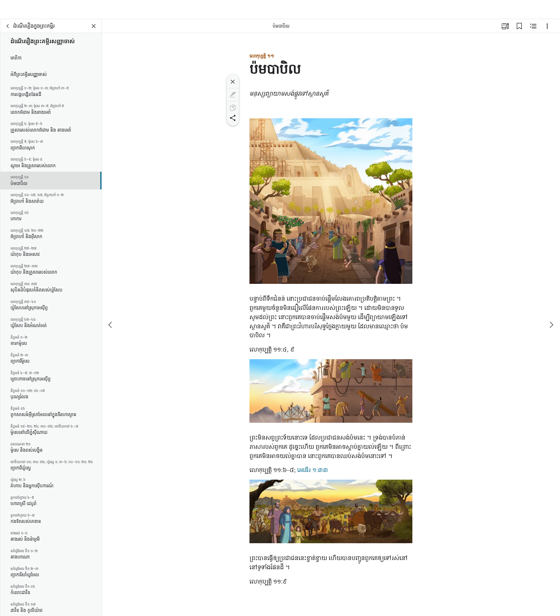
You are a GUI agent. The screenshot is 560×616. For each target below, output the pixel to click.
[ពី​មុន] (110, 314)
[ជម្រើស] (547, 31)
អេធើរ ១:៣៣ (312, 474)
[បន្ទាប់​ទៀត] (551, 314)
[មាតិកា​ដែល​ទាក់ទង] (533, 31)
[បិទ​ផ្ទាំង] (94, 30)
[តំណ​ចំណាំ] (519, 31)
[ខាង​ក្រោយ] (8, 30)
